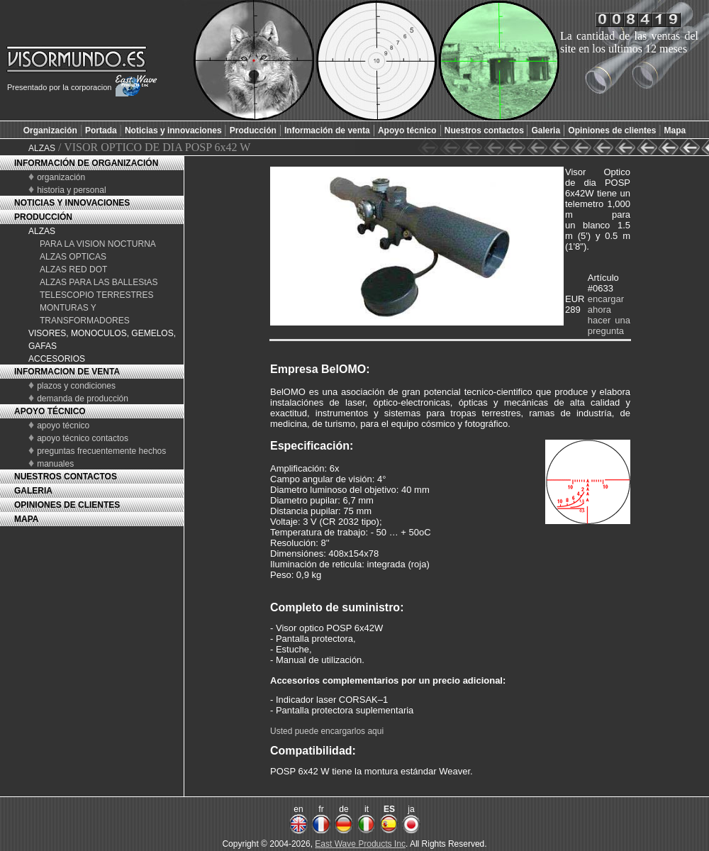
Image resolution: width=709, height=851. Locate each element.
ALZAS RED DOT (73, 269)
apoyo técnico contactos (82, 438)
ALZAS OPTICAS (73, 257)
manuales (55, 464)
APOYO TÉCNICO (50, 411)
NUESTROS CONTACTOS (65, 477)
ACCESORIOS (56, 359)
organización (61, 177)
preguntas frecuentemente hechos (101, 451)
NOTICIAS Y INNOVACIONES (72, 203)
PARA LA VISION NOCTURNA (98, 244)
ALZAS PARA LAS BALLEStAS (99, 282)
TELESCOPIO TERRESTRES (96, 295)
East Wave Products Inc (360, 844)
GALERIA (33, 491)
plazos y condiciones (76, 386)
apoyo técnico (63, 425)
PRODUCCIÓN (43, 217)
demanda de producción (82, 399)
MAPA (26, 519)
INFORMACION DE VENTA (67, 372)
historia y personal (71, 190)
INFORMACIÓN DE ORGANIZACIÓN (86, 163)
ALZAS (41, 148)
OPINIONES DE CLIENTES (67, 505)
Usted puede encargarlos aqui (327, 731)
